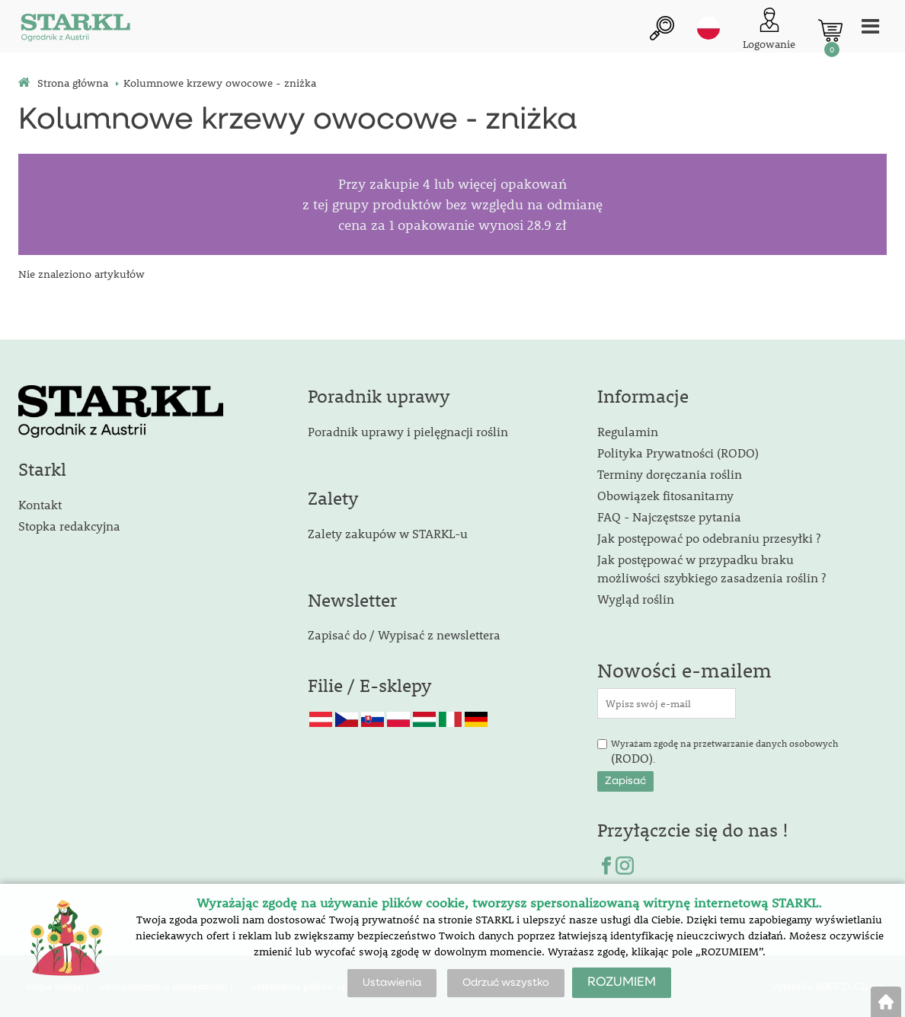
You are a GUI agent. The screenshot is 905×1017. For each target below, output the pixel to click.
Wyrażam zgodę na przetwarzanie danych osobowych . (724, 752)
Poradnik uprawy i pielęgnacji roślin (408, 431)
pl (708, 28)
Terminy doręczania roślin (669, 474)
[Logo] (75, 30)
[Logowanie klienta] (769, 30)
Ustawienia (392, 982)
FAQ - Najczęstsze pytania (669, 516)
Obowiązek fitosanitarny (665, 495)
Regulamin (627, 431)
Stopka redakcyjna (69, 526)
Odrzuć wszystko (505, 982)
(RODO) (632, 758)
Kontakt (40, 504)
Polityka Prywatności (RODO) (678, 453)
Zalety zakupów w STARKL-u (388, 533)
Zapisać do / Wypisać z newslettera (404, 634)
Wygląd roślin (635, 599)
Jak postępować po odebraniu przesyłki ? (708, 538)
